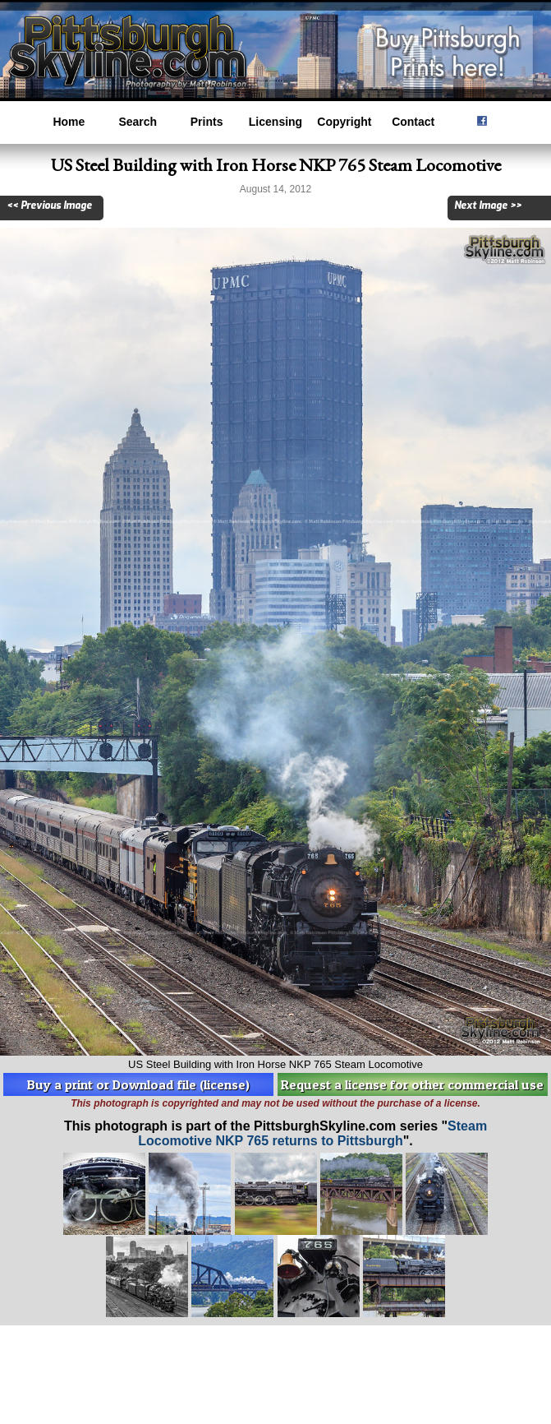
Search (137, 121)
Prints (207, 121)
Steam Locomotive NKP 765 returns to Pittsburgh (312, 1133)
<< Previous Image (49, 205)
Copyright (344, 121)
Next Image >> (487, 205)
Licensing (275, 121)
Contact (413, 121)
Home (69, 121)
